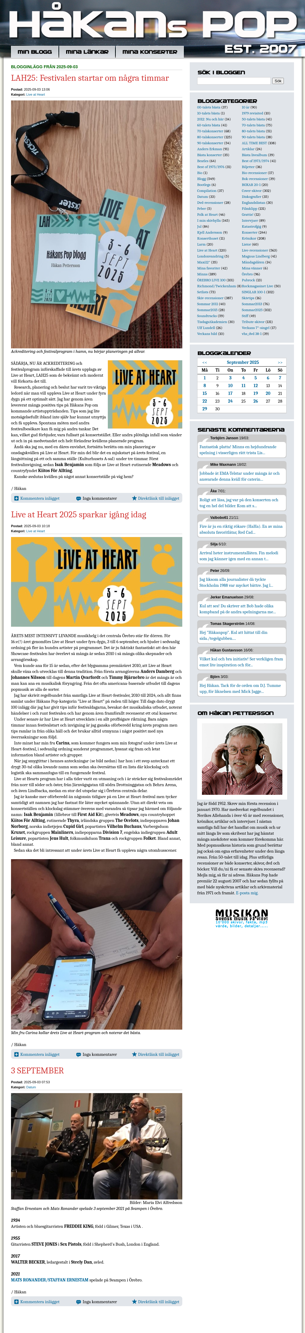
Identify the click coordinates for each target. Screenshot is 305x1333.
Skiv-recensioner (210, 298)
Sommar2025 (252, 310)
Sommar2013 (252, 304)
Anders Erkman (209, 149)
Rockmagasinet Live (257, 286)
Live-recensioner (255, 250)
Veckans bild (207, 333)
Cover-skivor (252, 190)
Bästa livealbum (254, 155)
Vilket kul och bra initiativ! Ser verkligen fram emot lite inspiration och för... (241, 662)
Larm (201, 244)
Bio (199, 172)
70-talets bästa (253, 125)
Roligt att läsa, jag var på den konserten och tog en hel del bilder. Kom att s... (239, 502)
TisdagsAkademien (212, 321)
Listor (246, 244)
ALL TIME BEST (254, 143)
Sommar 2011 (207, 304)
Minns (202, 274)
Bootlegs (204, 184)
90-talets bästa (253, 137)
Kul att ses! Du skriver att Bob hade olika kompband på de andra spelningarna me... (238, 608)
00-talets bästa (208, 107)
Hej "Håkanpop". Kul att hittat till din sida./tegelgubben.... (233, 635)
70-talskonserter (210, 131)
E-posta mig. (247, 893)
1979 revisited (252, 113)
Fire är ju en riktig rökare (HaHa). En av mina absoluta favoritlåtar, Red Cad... (241, 529)
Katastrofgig (251, 226)
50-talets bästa (253, 119)
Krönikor (249, 238)
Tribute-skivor (253, 321)
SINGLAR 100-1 (253, 292)
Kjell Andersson (209, 232)
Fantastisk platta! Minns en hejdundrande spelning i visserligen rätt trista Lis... (238, 449)
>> (280, 362)
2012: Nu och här (210, 119)
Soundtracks (207, 316)
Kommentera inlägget (37, 498)
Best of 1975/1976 (210, 167)
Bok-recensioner (255, 178)
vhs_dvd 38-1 (252, 333)
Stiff (245, 316)
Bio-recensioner (254, 172)
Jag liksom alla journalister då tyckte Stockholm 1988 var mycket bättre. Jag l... (236, 582)
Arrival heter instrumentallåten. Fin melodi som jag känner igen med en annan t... (239, 555)
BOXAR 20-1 (251, 184)
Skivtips (248, 298)
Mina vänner (252, 268)
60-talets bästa (208, 125)
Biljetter (248, 167)
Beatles (202, 161)
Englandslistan (253, 202)
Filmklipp (249, 208)
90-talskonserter (210, 143)
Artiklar (248, 149)
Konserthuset (207, 238)
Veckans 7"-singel (256, 327)
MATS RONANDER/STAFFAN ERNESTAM (49, 1280)
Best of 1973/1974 (255, 161)
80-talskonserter (210, 137)
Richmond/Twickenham (216, 286)
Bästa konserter (209, 155)
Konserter (249, 232)
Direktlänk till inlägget (155, 498)
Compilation (207, 190)
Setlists (202, 292)
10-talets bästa (208, 113)
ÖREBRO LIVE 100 (211, 280)
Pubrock (248, 280)
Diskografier (251, 196)
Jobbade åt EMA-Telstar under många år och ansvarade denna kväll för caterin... (240, 476)
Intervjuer (250, 220)
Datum (31, 1087)
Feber (201, 208)
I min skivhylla (209, 220)
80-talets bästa (253, 131)
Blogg (201, 178)
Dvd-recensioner (210, 202)
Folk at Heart (207, 214)
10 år (246, 107)
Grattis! (247, 214)
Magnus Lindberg (256, 256)
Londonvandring (210, 256)
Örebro (247, 274)
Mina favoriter (208, 268)
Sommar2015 (207, 310)
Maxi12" (203, 262)
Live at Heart (35, 94)
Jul (199, 226)
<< (204, 362)
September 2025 (243, 362)
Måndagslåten (253, 262)
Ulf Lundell (206, 327)
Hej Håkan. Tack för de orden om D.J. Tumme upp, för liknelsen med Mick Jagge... (240, 688)
